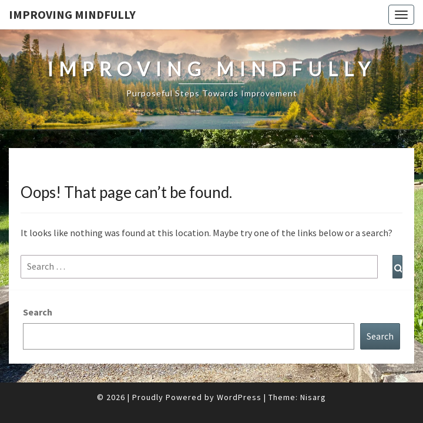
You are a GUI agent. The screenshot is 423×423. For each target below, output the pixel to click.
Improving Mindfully (72, 14)
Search (37, 282)
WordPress (239, 367)
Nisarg (313, 367)
